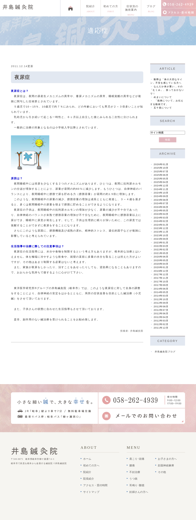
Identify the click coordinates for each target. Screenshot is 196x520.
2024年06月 (161, 207)
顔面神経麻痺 (166, 465)
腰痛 (132, 465)
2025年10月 (161, 168)
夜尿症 (22, 77)
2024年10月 (161, 192)
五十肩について (163, 107)
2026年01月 (161, 164)
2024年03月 (161, 217)
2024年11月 (161, 189)
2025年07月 (161, 171)
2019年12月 (161, 271)
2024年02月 (161, 221)
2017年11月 (161, 278)
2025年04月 (161, 182)
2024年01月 (161, 225)
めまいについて (163, 97)
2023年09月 (161, 239)
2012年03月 (161, 320)
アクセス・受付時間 (95, 485)
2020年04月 (161, 264)
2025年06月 (161, 175)
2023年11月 (161, 231)
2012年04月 (161, 317)
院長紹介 (88, 478)
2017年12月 (161, 274)
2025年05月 (161, 178)
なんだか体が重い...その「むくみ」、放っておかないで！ (167, 90)
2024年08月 (161, 200)
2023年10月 (161, 235)
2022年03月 (161, 246)
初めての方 (111, 9)
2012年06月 (161, 313)
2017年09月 (161, 285)
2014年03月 (161, 295)
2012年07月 (161, 310)
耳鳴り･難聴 (136, 485)
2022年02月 (161, 249)
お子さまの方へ (167, 458)
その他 (162, 472)
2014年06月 (161, 288)
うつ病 (133, 478)
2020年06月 (161, 256)
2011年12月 (161, 327)
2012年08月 (161, 306)
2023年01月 (161, 242)
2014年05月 (161, 292)
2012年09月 (161, 303)
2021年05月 (161, 253)
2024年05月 (161, 210)
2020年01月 (161, 267)
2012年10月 (161, 299)
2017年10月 (161, 281)
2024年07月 (161, 203)
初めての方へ (91, 465)
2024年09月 (161, 196)
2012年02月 (161, 324)
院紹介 (91, 9)
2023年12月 (161, 228)
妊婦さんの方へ (138, 492)
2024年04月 (161, 214)
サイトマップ (91, 492)
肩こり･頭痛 (136, 458)
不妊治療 (134, 472)
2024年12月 (161, 185)
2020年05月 (161, 260)
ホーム (87, 458)
